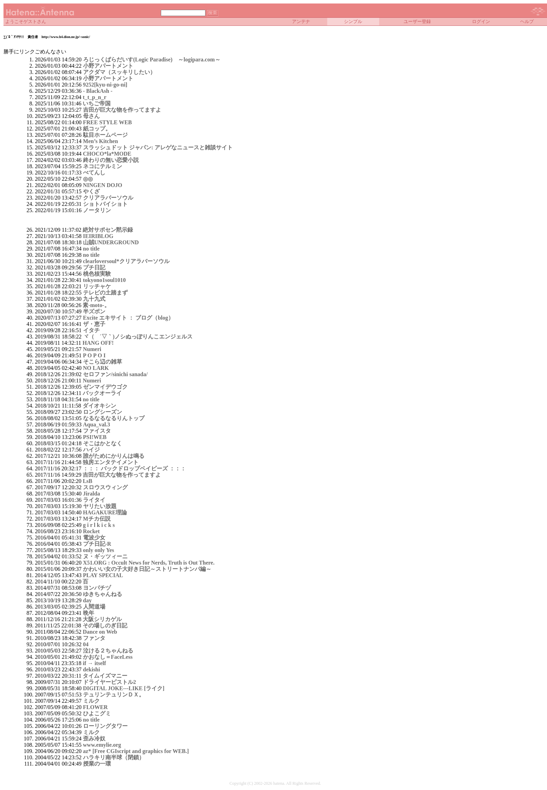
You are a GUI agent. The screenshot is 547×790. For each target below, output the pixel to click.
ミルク (91, 701)
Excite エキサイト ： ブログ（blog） (128, 318)
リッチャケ (97, 286)
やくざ (91, 191)
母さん (91, 116)
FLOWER (95, 707)
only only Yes (98, 550)
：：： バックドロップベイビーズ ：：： (134, 468)
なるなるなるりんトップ (113, 418)
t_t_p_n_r (94, 97)
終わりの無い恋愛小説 (111, 160)
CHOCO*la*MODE (107, 154)
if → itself (94, 663)
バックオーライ (102, 393)
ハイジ (91, 450)
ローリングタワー (105, 726)
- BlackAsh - (97, 91)
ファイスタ (97, 431)
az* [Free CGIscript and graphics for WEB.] (136, 751)
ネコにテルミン (102, 166)
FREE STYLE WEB (107, 122)
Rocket (91, 531)
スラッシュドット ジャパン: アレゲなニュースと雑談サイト (158, 147)
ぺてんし (94, 173)
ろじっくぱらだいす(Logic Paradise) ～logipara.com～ (151, 59)
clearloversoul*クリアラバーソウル (126, 261)
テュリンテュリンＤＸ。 (113, 695)
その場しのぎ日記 (105, 625)
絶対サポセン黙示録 (108, 230)
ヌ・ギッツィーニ (105, 556)
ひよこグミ (97, 713)
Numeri (92, 349)
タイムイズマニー (105, 676)
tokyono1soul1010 (104, 280)
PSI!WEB (95, 437)
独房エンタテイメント (110, 462)
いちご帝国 (97, 103)
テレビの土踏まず (105, 293)
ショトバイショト (105, 204)
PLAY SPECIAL (103, 575)
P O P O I (94, 355)
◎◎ (88, 179)
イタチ (91, 330)
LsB (87, 481)
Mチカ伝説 (97, 519)
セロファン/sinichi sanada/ (115, 374)
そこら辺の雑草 (102, 362)
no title (91, 249)
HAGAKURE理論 (105, 512)
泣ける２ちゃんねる (108, 651)
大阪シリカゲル (102, 619)
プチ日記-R (97, 544)
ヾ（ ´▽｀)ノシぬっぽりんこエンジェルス (138, 337)
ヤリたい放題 (100, 506)
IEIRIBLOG (98, 236)
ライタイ (94, 500)
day (87, 600)
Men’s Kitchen (100, 141)
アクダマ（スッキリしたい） (119, 72)
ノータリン (97, 210)
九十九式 (94, 299)
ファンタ (94, 638)
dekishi (91, 669)
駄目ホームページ (105, 135)
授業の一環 (97, 764)
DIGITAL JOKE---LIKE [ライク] (124, 688)
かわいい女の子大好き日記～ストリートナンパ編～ (147, 569)
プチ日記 (94, 267)
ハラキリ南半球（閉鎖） (113, 757)
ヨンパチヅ (97, 588)
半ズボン (94, 311)
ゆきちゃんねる (102, 594)
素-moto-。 (96, 305)
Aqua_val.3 (96, 424)
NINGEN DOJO (102, 185)
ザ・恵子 (94, 324)
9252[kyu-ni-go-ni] (105, 85)
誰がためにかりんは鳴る (113, 456)
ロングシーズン (102, 412)
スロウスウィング (105, 487)
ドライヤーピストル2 (109, 682)
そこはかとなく (102, 443)
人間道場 (94, 607)
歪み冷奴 (94, 738)
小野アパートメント (108, 66)
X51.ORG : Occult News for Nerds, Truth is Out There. (149, 563)
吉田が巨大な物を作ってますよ (122, 110)
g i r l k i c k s (99, 525)
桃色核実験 (97, 274)
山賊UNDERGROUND (111, 242)
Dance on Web (100, 632)
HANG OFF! (98, 343)
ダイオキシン (99, 406)
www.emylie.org (102, 745)
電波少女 (94, 538)
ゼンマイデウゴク (105, 387)
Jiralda (91, 494)
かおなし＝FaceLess (108, 657)
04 (86, 644)
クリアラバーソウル (108, 198)
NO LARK (96, 368)
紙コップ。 (97, 129)
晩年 (88, 613)
